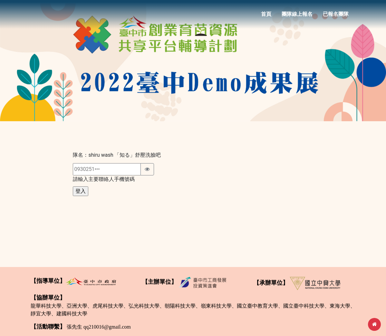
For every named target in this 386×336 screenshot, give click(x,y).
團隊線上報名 (297, 17)
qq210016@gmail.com (107, 327)
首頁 (266, 17)
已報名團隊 (336, 17)
